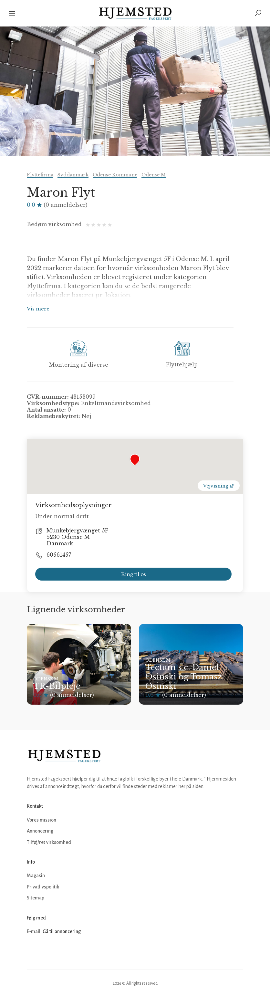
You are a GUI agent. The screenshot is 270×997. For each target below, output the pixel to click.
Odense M (153, 175)
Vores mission (41, 820)
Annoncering (40, 831)
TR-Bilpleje (56, 686)
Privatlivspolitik (43, 886)
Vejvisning (218, 486)
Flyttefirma (40, 175)
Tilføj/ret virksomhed (49, 842)
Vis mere (38, 309)
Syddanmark (72, 175)
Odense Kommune (115, 175)
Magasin (36, 875)
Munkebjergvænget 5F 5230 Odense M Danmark (77, 537)
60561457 (59, 554)
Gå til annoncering (62, 931)
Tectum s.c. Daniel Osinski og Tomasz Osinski (183, 677)
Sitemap (35, 897)
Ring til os (133, 574)
